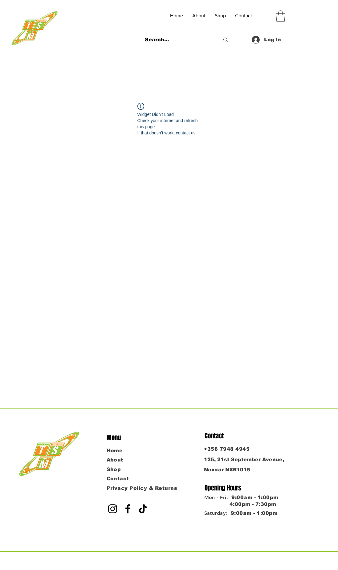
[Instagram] (322, 291)
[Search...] (177, 40)
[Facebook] (322, 278)
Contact (118, 478)
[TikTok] (143, 509)
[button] (280, 16)
